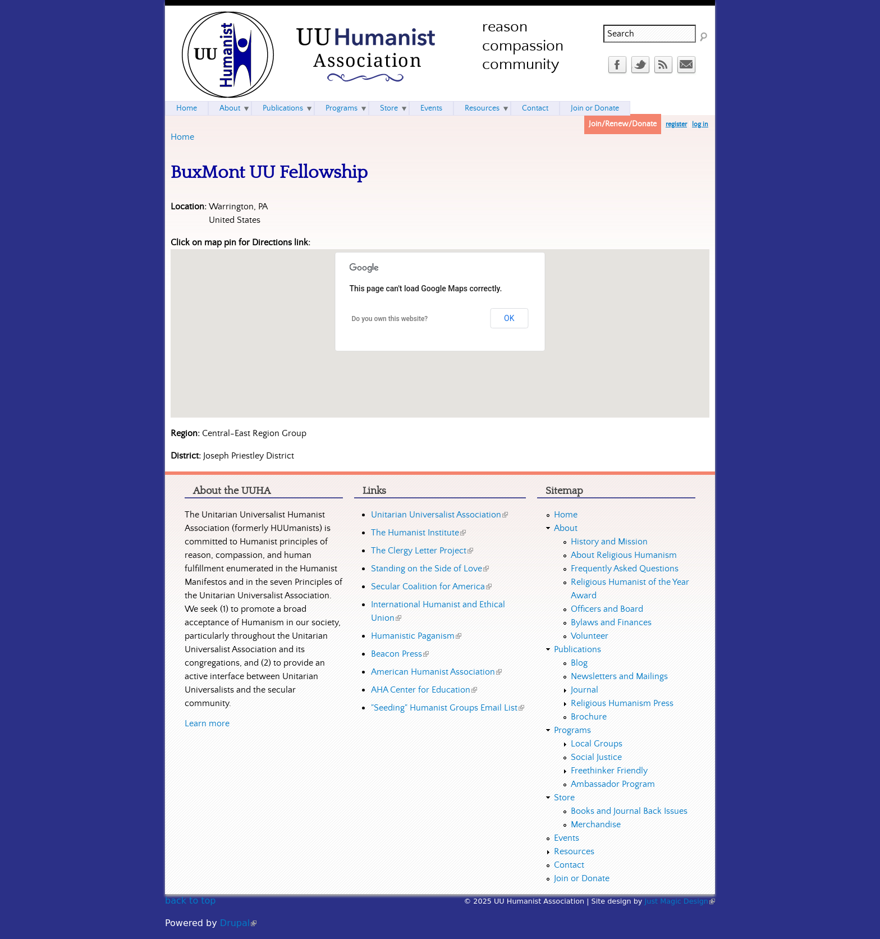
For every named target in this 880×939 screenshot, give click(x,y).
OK (509, 318)
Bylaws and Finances (611, 622)
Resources (482, 108)
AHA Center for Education (424, 690)
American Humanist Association (436, 672)
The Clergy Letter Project (422, 551)
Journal (584, 690)
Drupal (238, 923)
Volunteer (589, 636)
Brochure (589, 717)
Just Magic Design (680, 901)
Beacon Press (400, 654)
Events (431, 108)
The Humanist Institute (418, 533)
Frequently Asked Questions (625, 569)
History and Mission (609, 542)
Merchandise (596, 824)
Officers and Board (607, 609)
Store (389, 108)
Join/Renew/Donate (623, 124)
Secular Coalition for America (431, 586)
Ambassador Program (613, 784)
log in (700, 124)
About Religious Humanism (624, 555)
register (676, 124)
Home (182, 137)
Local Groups (596, 744)
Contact (535, 108)
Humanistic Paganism (416, 636)
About (229, 108)
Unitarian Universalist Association (439, 515)
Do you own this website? (390, 319)
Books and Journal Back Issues (629, 811)
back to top (190, 900)
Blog (579, 663)
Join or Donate (595, 108)
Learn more (207, 723)
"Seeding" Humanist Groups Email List (447, 708)
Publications (283, 108)
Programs (342, 108)
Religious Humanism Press (622, 703)
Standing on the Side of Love (430, 569)
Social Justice (596, 757)
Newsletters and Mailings (619, 676)
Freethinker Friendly (609, 771)
